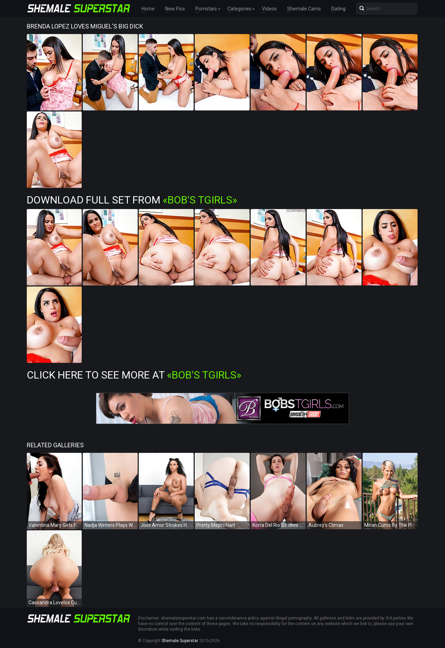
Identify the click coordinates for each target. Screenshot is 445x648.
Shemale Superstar (180, 640)
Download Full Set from (132, 200)
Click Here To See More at (134, 375)
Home (148, 8)
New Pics (175, 8)
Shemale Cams (304, 8)
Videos (269, 8)
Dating (338, 8)
